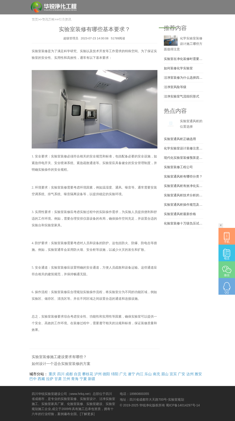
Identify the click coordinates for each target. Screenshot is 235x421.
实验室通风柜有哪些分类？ (183, 176)
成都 (69, 374)
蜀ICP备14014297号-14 (183, 405)
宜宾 (173, 374)
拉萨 (49, 379)
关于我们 (48, 20)
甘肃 (58, 379)
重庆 (52, 374)
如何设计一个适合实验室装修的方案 (61, 364)
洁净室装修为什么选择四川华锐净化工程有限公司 (183, 77)
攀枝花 (87, 374)
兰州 (66, 379)
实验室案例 (131, 20)
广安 (181, 374)
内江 (139, 374)
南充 (156, 374)
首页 (34, 20)
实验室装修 (88, 20)
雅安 (198, 374)
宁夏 (83, 379)
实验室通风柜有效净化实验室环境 (183, 186)
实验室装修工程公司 (178, 167)
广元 (123, 374)
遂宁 (131, 374)
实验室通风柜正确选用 (180, 139)
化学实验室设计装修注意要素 (183, 148)
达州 (190, 374)
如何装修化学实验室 (178, 68)
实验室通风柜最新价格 (180, 214)
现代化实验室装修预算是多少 (183, 157)
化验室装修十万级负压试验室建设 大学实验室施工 (183, 223)
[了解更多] (87, 414)
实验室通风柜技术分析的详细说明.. (183, 195)
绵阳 (114, 374)
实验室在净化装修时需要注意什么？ (183, 59)
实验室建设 (67, 20)
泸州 (98, 374)
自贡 (77, 374)
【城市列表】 (195, 36)
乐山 (148, 374)
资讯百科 (167, 20)
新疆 (91, 379)
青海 (74, 379)
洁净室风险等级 (175, 87)
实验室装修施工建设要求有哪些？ (59, 357)
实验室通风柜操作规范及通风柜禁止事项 (183, 204)
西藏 (41, 379)
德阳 (106, 374)
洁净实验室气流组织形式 (181, 96)
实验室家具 (110, 20)
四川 (60, 374)
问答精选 (150, 20)
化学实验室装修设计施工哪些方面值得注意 (183, 43)
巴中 (33, 379)
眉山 (164, 374)
